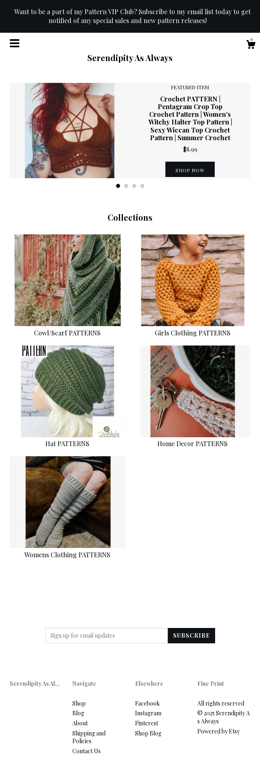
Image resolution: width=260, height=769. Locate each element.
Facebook (147, 703)
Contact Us (86, 751)
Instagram (148, 713)
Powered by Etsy (218, 731)
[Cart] (250, 45)
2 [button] (126, 186)
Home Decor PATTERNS (193, 439)
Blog (78, 713)
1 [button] (118, 186)
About (80, 723)
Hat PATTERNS (67, 439)
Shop (79, 703)
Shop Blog (148, 733)
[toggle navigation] (14, 43)
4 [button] (142, 186)
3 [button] (134, 186)
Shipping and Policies (89, 737)
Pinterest (146, 723)
